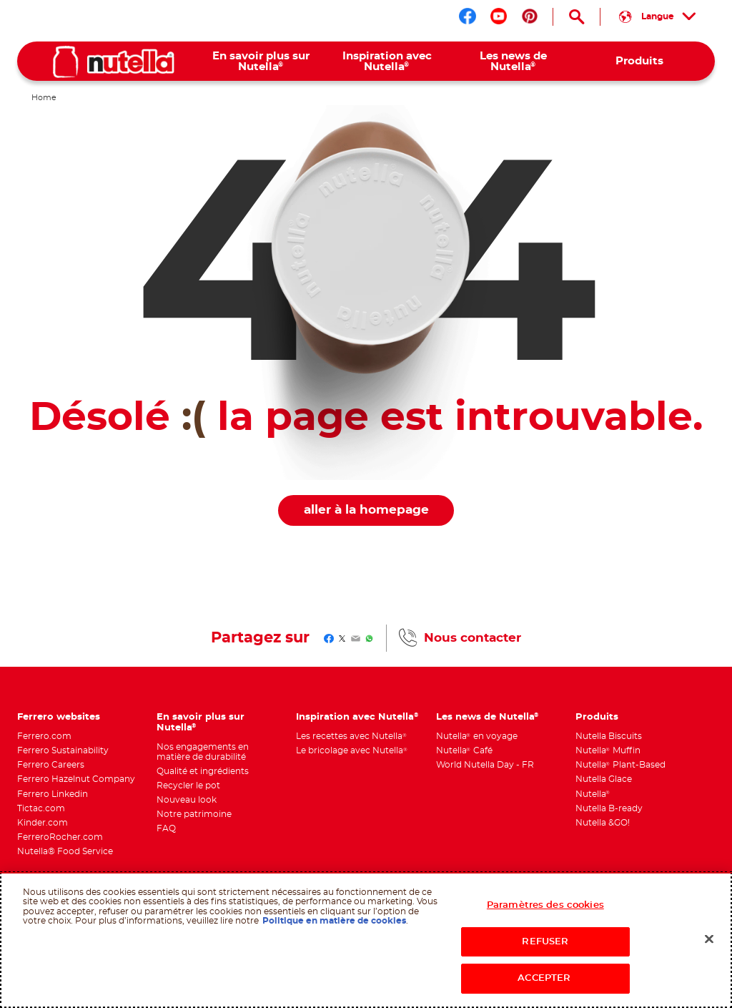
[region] (366, 940)
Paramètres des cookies (545, 905)
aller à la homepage (366, 510)
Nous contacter (472, 638)
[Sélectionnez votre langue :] (658, 17)
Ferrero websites (58, 717)
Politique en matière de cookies (334, 920)
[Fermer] (709, 939)
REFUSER (545, 941)
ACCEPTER (545, 978)
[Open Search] (576, 17)
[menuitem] (260, 61)
